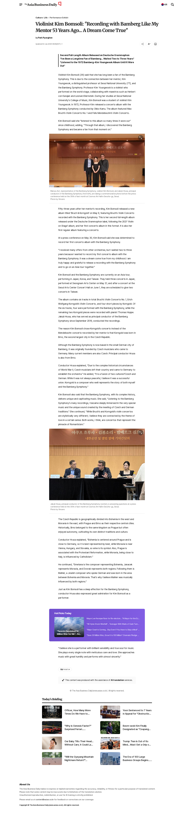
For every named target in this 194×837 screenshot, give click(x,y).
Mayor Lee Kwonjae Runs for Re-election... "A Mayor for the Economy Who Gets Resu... (113, 642)
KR (164, 4)
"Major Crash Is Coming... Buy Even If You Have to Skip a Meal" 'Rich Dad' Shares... (113, 653)
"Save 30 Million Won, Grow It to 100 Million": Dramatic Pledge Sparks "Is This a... (113, 658)
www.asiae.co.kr (56, 829)
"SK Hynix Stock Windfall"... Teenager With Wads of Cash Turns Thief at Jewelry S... (113, 647)
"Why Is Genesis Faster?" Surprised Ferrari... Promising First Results (78, 751)
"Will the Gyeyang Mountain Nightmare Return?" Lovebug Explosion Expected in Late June (79, 782)
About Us (24, 808)
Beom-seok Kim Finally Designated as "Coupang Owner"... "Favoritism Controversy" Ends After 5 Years (137, 751)
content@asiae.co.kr (45, 823)
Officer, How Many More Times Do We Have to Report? (78, 736)
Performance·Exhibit (59, 18)
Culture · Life (41, 18)
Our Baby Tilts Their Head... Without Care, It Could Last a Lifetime (79, 767)
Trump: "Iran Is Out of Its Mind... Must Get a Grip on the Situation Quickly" (136, 767)
